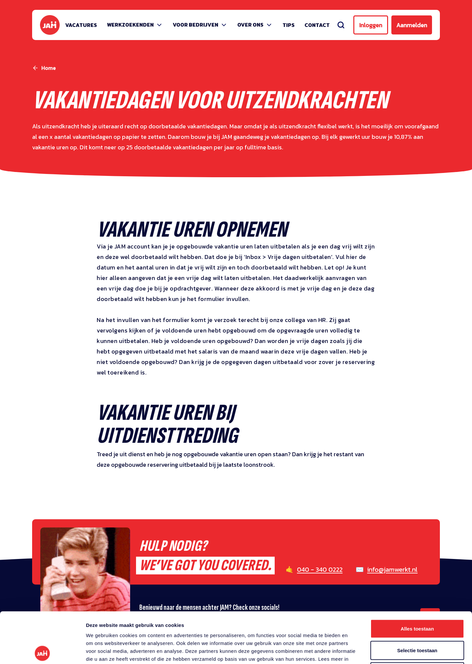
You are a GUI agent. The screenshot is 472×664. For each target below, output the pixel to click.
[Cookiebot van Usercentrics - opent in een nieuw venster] (42, 651)
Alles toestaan (417, 578)
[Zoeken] (341, 25)
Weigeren (417, 621)
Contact (317, 25)
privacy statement (121, 616)
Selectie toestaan (417, 599)
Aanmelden (411, 25)
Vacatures (81, 25)
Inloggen (370, 25)
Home (48, 68)
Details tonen (354, 651)
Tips (289, 25)
